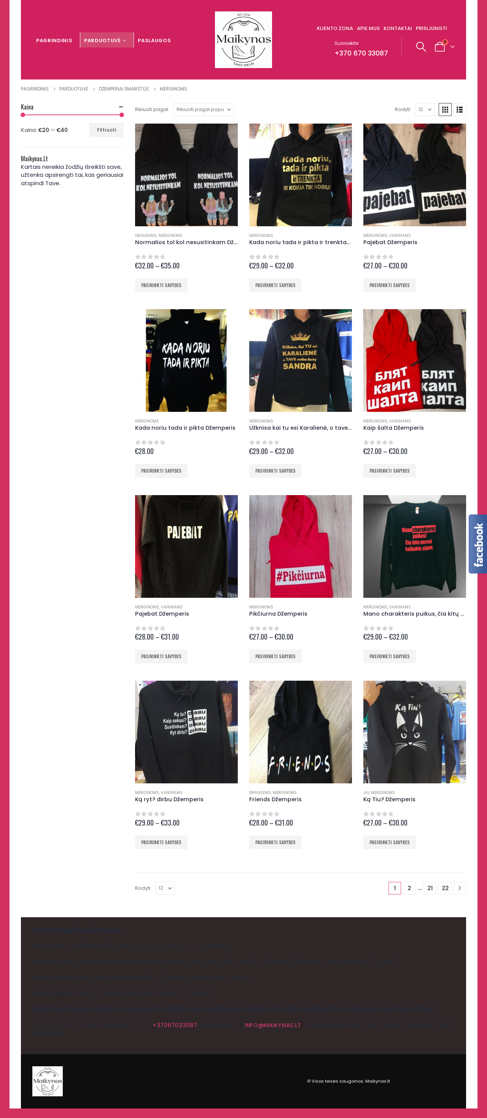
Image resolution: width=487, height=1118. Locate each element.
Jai (366, 793)
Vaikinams (400, 235)
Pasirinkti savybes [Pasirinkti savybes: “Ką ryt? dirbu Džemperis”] (161, 842)
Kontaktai (398, 28)
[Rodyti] (425, 109)
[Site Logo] (243, 39)
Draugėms (146, 235)
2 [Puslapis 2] (409, 888)
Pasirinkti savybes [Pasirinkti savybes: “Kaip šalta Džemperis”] (389, 470)
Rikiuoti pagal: (152, 109)
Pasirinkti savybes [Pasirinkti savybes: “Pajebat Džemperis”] (389, 285)
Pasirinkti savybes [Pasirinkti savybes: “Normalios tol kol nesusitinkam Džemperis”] (161, 285)
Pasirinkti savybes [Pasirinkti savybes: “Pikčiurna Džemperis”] (275, 656)
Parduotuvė (102, 40)
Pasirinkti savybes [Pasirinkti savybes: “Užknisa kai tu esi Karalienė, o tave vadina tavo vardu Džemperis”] (275, 470)
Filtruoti (106, 130)
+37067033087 (175, 1025)
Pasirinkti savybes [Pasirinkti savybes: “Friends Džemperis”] (275, 842)
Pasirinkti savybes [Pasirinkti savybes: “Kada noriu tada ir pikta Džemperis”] (161, 470)
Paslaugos (154, 40)
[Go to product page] (186, 175)
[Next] (460, 888)
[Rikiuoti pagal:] (203, 109)
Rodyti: (403, 109)
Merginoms (171, 235)
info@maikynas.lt (273, 1025)
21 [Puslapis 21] (430, 888)
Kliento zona (335, 28)
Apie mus (368, 28)
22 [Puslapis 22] (445, 888)
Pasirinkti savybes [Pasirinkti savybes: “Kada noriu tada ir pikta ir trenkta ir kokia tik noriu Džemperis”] (275, 285)
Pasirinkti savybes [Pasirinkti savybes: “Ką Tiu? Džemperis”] (389, 842)
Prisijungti (431, 28)
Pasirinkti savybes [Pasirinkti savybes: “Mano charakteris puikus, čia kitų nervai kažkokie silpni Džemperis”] (389, 656)
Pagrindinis (54, 40)
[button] (421, 46)
